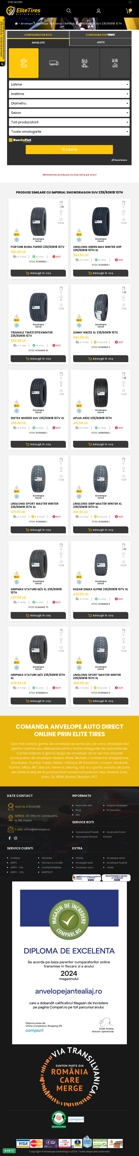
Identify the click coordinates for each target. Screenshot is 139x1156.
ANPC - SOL (17, 872)
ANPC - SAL (16, 867)
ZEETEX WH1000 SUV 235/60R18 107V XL (37, 418)
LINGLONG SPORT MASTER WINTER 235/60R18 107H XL (34, 505)
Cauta (69, 149)
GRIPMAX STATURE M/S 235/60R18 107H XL (38, 676)
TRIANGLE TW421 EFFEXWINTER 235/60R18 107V (32, 334)
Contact (15, 858)
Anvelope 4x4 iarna (49, 23)
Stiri (78, 815)
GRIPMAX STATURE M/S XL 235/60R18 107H (36, 590)
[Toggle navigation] (130, 2)
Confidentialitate (51, 867)
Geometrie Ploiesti (86, 836)
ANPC (13, 862)
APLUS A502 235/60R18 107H (92, 418)
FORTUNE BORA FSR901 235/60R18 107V (37, 247)
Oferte (79, 858)
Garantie (47, 858)
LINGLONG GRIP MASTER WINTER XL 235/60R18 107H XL (97, 505)
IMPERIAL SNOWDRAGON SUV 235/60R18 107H (93, 23)
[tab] (38, 42)
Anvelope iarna (116, 858)
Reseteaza (119, 160)
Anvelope (27, 23)
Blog (78, 810)
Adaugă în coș (38, 273)
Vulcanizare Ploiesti (87, 832)
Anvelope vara (84, 867)
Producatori (114, 810)
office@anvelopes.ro (37, 829)
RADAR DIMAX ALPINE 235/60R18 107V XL (100, 589)
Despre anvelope (117, 805)
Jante (110, 867)
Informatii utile (84, 805)
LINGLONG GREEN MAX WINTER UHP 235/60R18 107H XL (97, 248)
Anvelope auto (84, 862)
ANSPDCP (47, 872)
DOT (56, 256)
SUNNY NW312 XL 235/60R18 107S (95, 332)
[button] (69, 11)
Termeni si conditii (52, 862)
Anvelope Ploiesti (117, 862)
